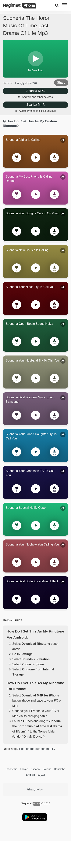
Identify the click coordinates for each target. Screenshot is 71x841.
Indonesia (11, 769)
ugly (22, 83)
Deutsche (59, 769)
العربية (41, 774)
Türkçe (24, 769)
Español (35, 769)
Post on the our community (37, 748)
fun (17, 83)
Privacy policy (35, 789)
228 (34, 83)
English (30, 774)
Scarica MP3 (35, 91)
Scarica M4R (35, 104)
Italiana (47, 769)
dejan (28, 83)
